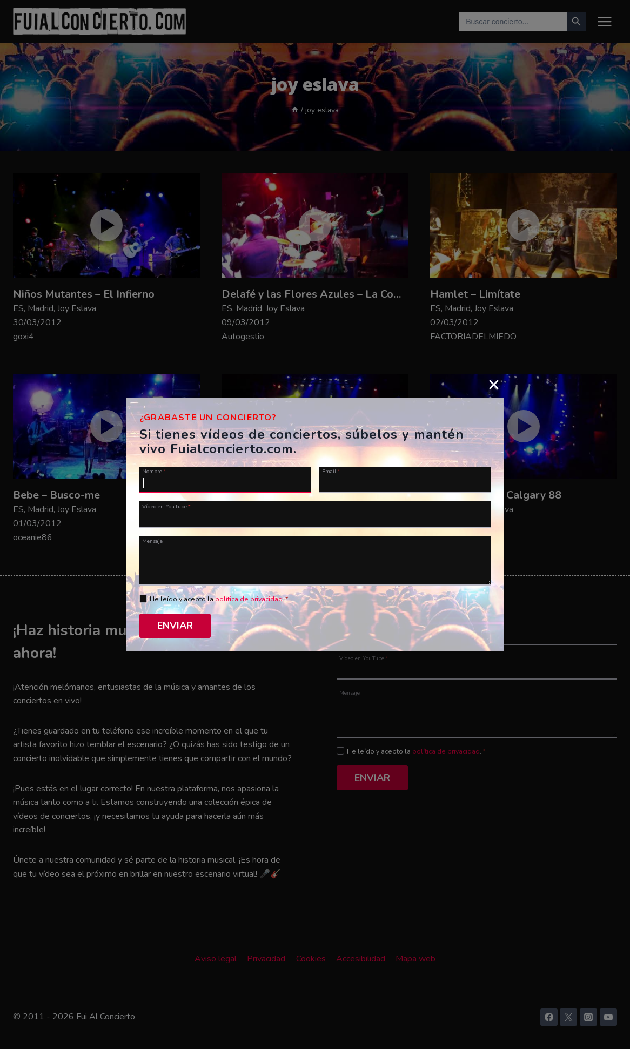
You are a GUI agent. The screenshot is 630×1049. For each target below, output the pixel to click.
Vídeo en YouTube (166, 506)
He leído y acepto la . (219, 599)
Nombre (154, 471)
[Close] (494, 384)
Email (331, 471)
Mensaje (152, 540)
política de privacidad (249, 599)
